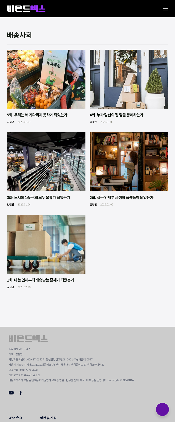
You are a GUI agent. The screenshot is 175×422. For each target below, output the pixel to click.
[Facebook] (21, 393)
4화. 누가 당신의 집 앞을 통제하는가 (116, 114)
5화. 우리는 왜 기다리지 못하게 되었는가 (37, 114)
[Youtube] (11, 393)
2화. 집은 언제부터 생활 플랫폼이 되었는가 (121, 197)
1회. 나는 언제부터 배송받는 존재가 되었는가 (40, 280)
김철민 (10, 122)
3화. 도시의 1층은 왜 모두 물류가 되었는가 (38, 197)
